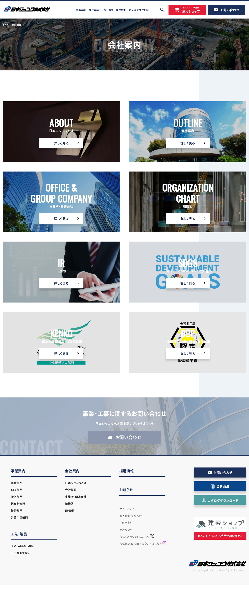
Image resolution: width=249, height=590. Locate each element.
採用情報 (126, 470)
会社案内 (72, 470)
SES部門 (16, 490)
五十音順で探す (20, 553)
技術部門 (16, 510)
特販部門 (16, 497)
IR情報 (69, 510)
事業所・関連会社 (75, 497)
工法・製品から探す (22, 546)
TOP (5, 25)
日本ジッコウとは (75, 483)
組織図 (69, 503)
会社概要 (70, 490)
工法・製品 (19, 534)
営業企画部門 (19, 517)
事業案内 (18, 470)
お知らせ (126, 489)
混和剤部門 (18, 503)
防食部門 (16, 483)
